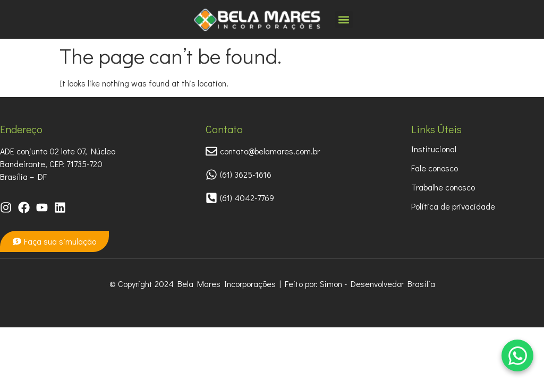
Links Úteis (436, 129)
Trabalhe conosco (443, 187)
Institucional (433, 148)
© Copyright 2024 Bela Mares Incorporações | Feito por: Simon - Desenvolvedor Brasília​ (272, 283)
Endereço (21, 129)
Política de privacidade (453, 206)
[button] (344, 19)
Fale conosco (434, 167)
